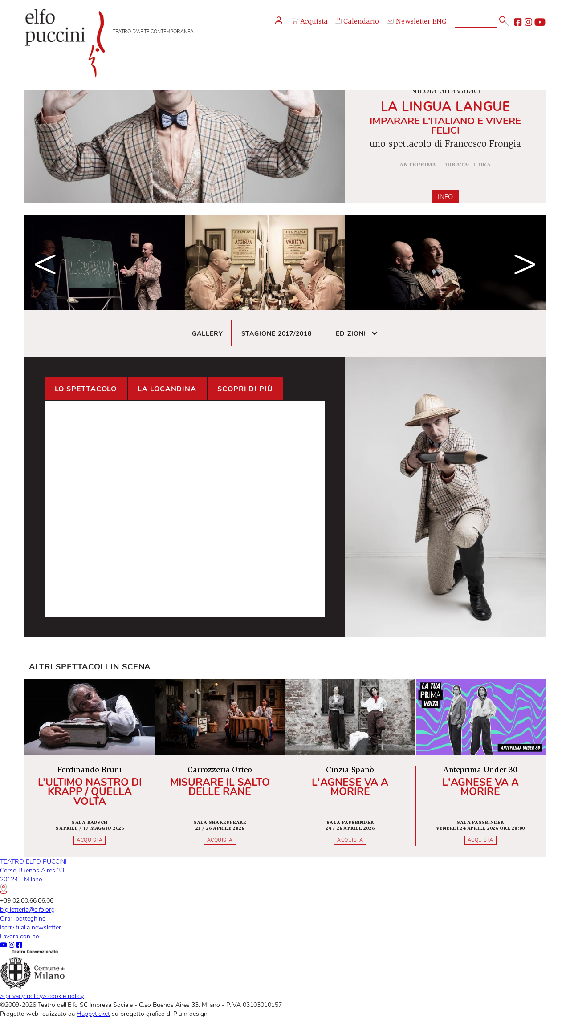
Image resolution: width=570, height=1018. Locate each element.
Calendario (357, 22)
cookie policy (63, 995)
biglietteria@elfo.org (27, 909)
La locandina (167, 389)
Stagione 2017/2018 (276, 333)
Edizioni (357, 333)
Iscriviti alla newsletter (30, 927)
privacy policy (21, 995)
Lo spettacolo (86, 389)
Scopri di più (245, 389)
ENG (439, 22)
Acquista (310, 22)
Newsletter (408, 22)
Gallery (207, 333)
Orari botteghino (23, 918)
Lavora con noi (20, 936)
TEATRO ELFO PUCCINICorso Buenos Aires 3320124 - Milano (33, 875)
